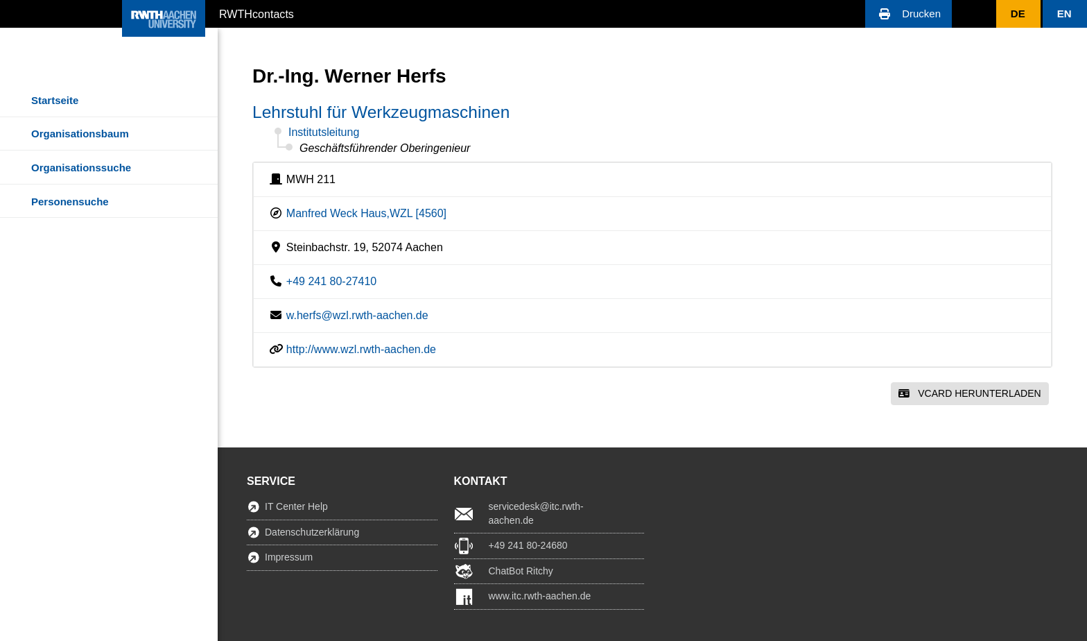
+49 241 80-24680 (528, 545)
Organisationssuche (81, 167)
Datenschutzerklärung (312, 532)
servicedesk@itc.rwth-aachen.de (536, 513)
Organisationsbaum (80, 133)
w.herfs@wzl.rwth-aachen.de (357, 315)
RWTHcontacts (256, 13)
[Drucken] (908, 14)
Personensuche (70, 201)
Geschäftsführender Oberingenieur (384, 148)
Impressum (289, 557)
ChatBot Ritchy (521, 570)
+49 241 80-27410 (331, 281)
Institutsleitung (323, 132)
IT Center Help (296, 506)
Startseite (54, 100)
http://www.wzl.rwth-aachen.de (361, 349)
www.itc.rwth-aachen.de (540, 595)
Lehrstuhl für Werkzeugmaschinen (381, 112)
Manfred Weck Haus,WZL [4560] (366, 213)
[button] (908, 14)
